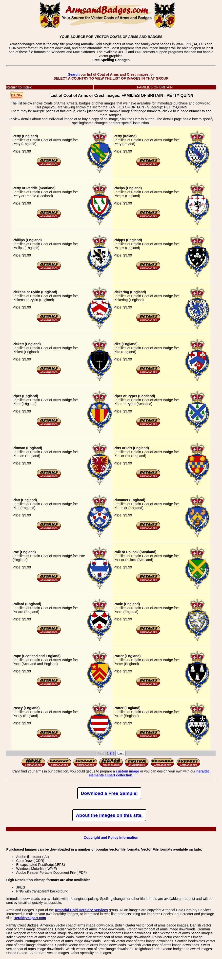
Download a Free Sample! (109, 793)
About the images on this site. (109, 815)
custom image (127, 771)
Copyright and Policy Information (111, 837)
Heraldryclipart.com (30, 918)
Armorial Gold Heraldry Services (81, 910)
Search (74, 74)
